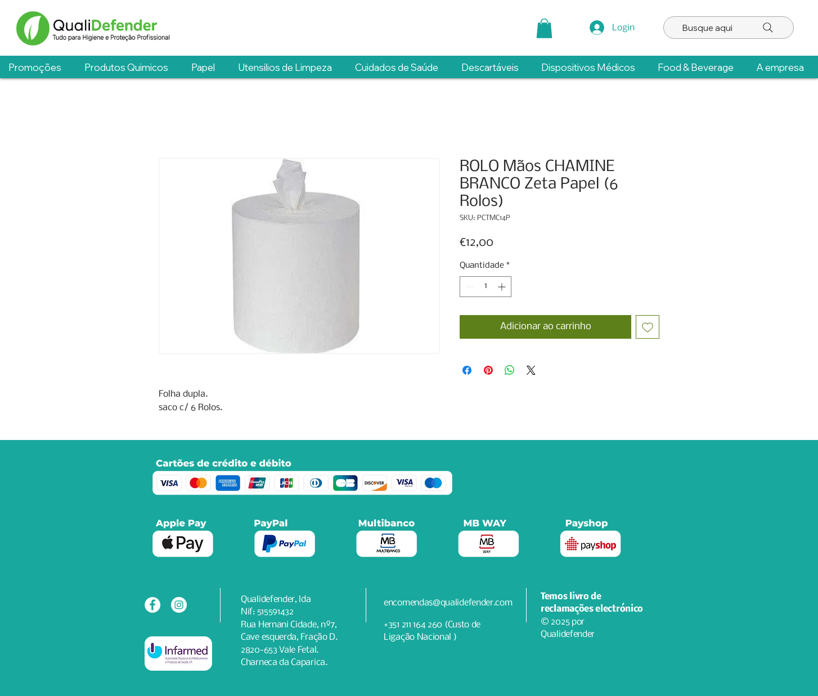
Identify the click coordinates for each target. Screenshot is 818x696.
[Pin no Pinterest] (488, 370)
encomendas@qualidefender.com (448, 603)
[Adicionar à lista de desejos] (647, 327)
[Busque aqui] (728, 27)
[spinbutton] (485, 287)
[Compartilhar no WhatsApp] (509, 370)
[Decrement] (468, 287)
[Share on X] (531, 370)
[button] (544, 28)
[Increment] (503, 287)
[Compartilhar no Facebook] (467, 370)
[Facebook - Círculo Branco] (152, 605)
